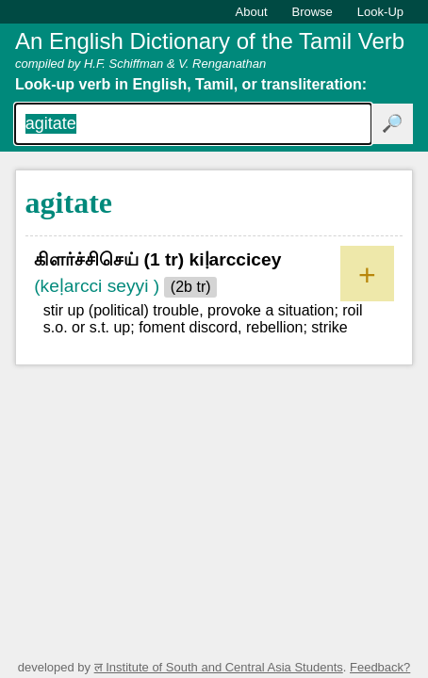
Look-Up (380, 12)
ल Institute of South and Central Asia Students (218, 667)
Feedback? (380, 667)
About (252, 12)
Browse (312, 12)
